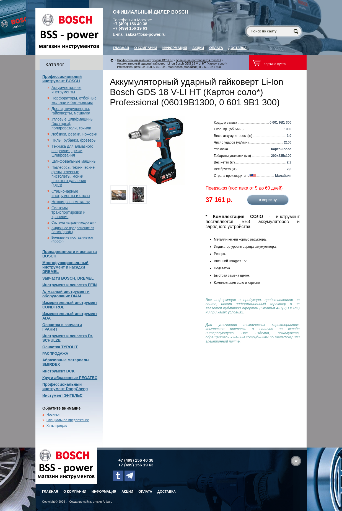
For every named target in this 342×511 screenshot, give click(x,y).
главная (121, 48)
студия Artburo (102, 501)
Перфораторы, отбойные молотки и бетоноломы (74, 100)
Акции (198, 48)
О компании (145, 48)
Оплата (216, 48)
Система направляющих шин (73, 222)
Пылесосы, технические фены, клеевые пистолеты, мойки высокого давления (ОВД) (73, 176)
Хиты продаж (56, 426)
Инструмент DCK (58, 371)
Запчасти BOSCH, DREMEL (68, 278)
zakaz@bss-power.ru (146, 34)
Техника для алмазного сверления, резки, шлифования (72, 150)
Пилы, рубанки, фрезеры (73, 140)
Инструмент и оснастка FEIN (69, 285)
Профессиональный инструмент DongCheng (65, 386)
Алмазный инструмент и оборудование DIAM (66, 293)
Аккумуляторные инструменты (66, 89)
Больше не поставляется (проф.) (198, 60)
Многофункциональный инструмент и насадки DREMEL (65, 267)
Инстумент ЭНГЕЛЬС (62, 395)
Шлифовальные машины (73, 161)
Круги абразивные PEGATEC (69, 377)
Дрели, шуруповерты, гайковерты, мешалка (70, 110)
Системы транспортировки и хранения (68, 212)
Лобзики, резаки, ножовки (74, 134)
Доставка (237, 48)
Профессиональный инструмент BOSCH (62, 78)
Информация (174, 48)
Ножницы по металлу (70, 202)
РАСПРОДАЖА (55, 353)
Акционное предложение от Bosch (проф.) (72, 230)
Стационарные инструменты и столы (70, 193)
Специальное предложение (67, 420)
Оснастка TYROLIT (60, 347)
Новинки (52, 415)
